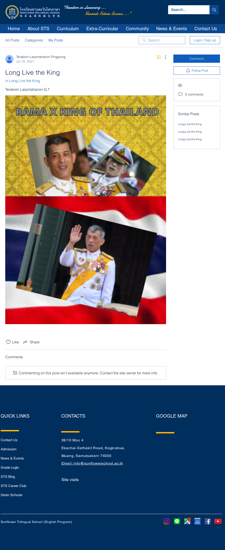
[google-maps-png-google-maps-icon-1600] (187, 521)
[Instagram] (167, 521)
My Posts (55, 40)
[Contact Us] (17, 439)
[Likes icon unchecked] (8, 342)
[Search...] (185, 9)
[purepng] (197, 521)
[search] (162, 40)
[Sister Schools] (17, 494)
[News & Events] (17, 458)
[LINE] (177, 521)
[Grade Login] (17, 467)
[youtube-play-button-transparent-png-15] (218, 521)
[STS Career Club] (17, 485)
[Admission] (17, 449)
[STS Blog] (17, 476)
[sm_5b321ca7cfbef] (208, 521)
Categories (34, 40)
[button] (38, 28)
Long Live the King (189, 124)
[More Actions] (163, 57)
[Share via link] (31, 342)
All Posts (12, 40)
